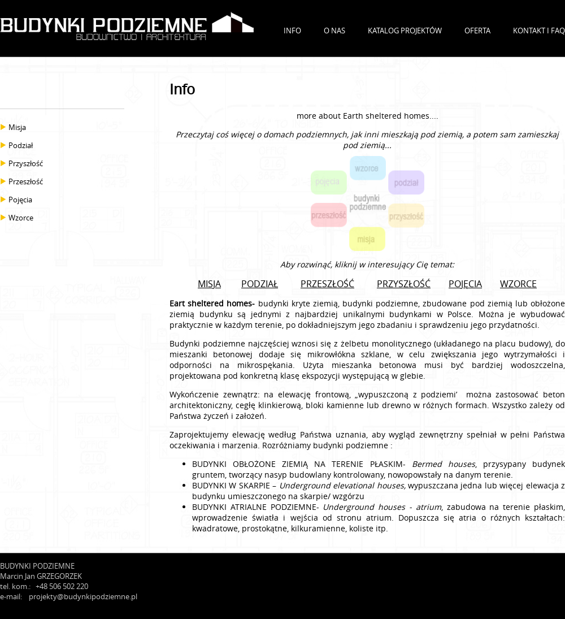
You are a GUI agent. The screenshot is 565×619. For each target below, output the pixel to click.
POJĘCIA (465, 284)
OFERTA (477, 30)
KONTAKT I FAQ (539, 30)
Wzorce (20, 218)
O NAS (334, 30)
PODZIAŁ (259, 284)
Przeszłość (25, 181)
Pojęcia (20, 199)
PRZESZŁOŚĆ (327, 284)
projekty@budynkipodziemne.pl (83, 596)
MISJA (209, 284)
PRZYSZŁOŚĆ (404, 284)
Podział (20, 145)
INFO (292, 30)
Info (182, 89)
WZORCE (518, 284)
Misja (17, 127)
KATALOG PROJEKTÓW (405, 30)
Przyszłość (25, 163)
